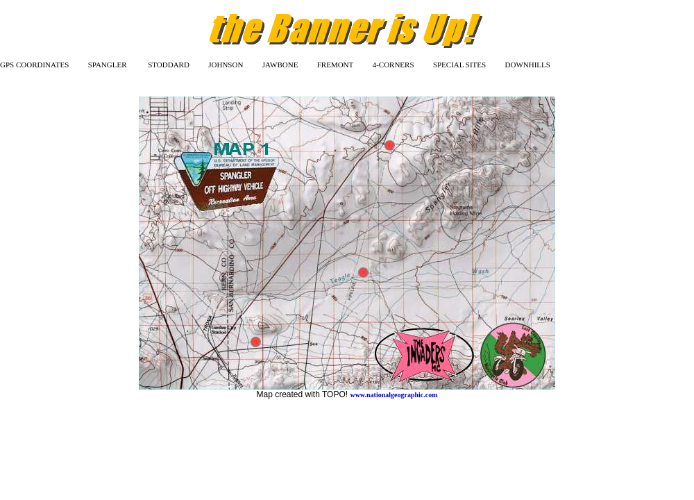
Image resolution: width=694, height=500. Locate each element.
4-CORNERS (393, 64)
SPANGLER (107, 64)
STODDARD (168, 64)
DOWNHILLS (527, 64)
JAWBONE (280, 64)
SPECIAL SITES (459, 64)
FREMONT (335, 64)
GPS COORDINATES (34, 64)
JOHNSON (225, 64)
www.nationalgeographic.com (393, 395)
